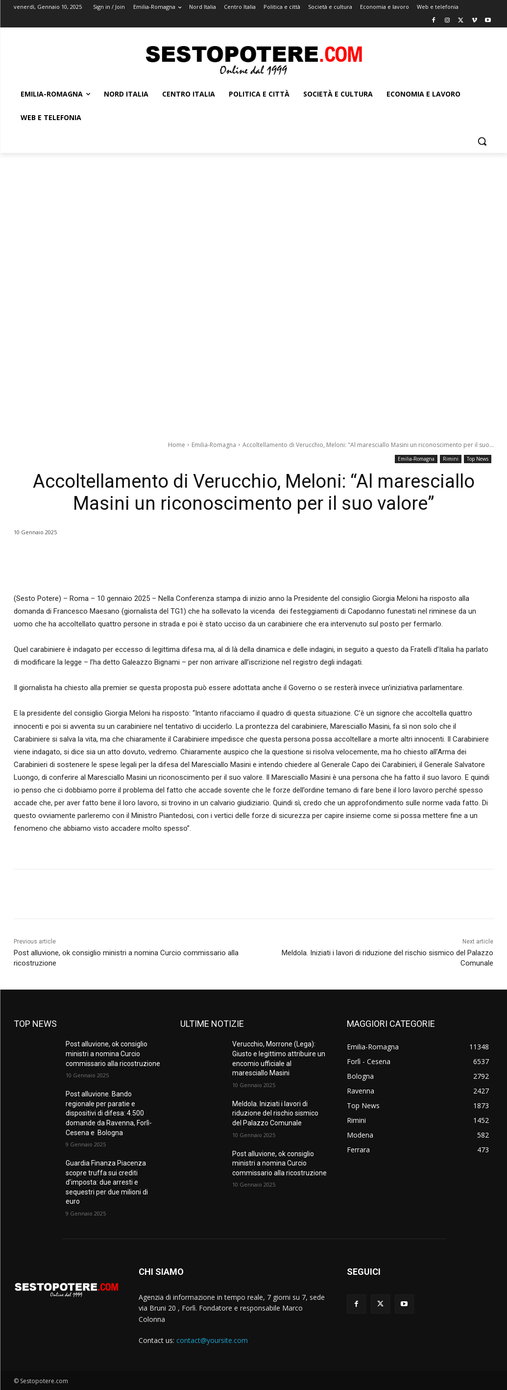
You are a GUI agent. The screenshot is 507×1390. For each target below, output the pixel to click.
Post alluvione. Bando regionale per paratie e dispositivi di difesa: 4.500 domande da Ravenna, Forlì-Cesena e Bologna (109, 1113)
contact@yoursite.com (212, 1340)
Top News (477, 459)
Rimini (450, 459)
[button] (482, 141)
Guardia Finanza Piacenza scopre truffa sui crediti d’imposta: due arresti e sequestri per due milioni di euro (107, 1182)
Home (176, 445)
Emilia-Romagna (214, 445)
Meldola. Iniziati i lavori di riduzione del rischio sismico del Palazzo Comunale (275, 1113)
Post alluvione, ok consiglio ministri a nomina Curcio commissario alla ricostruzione (113, 1053)
